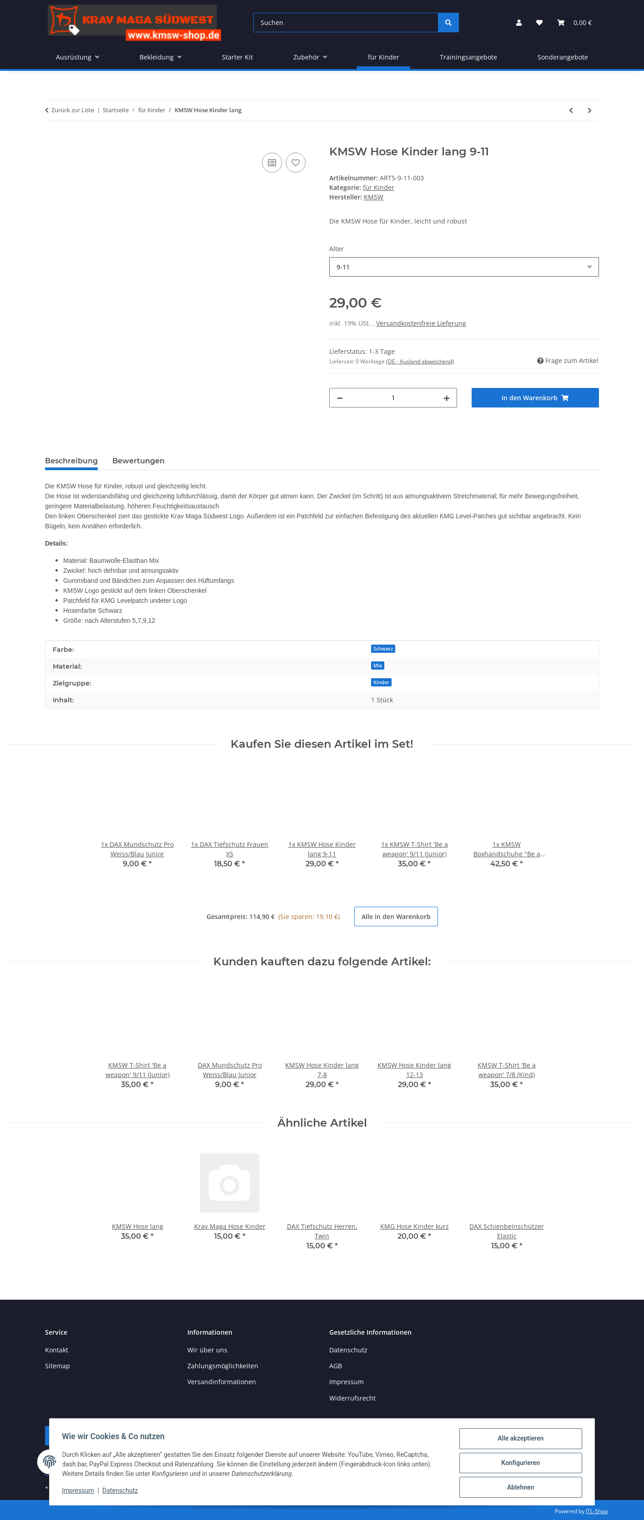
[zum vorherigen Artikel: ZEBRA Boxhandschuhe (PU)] (571, 110)
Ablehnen (518, 1487)
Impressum (80, 1491)
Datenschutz (122, 1491)
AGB (335, 1365)
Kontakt (56, 1350)
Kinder (381, 682)
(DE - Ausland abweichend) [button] (420, 361)
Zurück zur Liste (72, 110)
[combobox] (464, 267)
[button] (519, 22)
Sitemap (57, 1365)
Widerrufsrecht (352, 1398)
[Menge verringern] (340, 397)
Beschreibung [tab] (71, 461)
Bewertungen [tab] (138, 461)
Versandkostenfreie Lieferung (421, 323)
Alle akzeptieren (518, 1440)
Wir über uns (207, 1350)
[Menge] (393, 397)
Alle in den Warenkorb (396, 916)
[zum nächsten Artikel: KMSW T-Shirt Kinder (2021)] (589, 110)
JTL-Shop (597, 1511)
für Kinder (378, 187)
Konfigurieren (518, 1464)
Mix (377, 665)
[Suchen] (345, 22)
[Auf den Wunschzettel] (296, 163)
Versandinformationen (221, 1381)
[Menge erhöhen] (447, 397)
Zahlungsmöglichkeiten (222, 1365)
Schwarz (383, 649)
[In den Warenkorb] (52, 140)
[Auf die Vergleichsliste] (272, 163)
